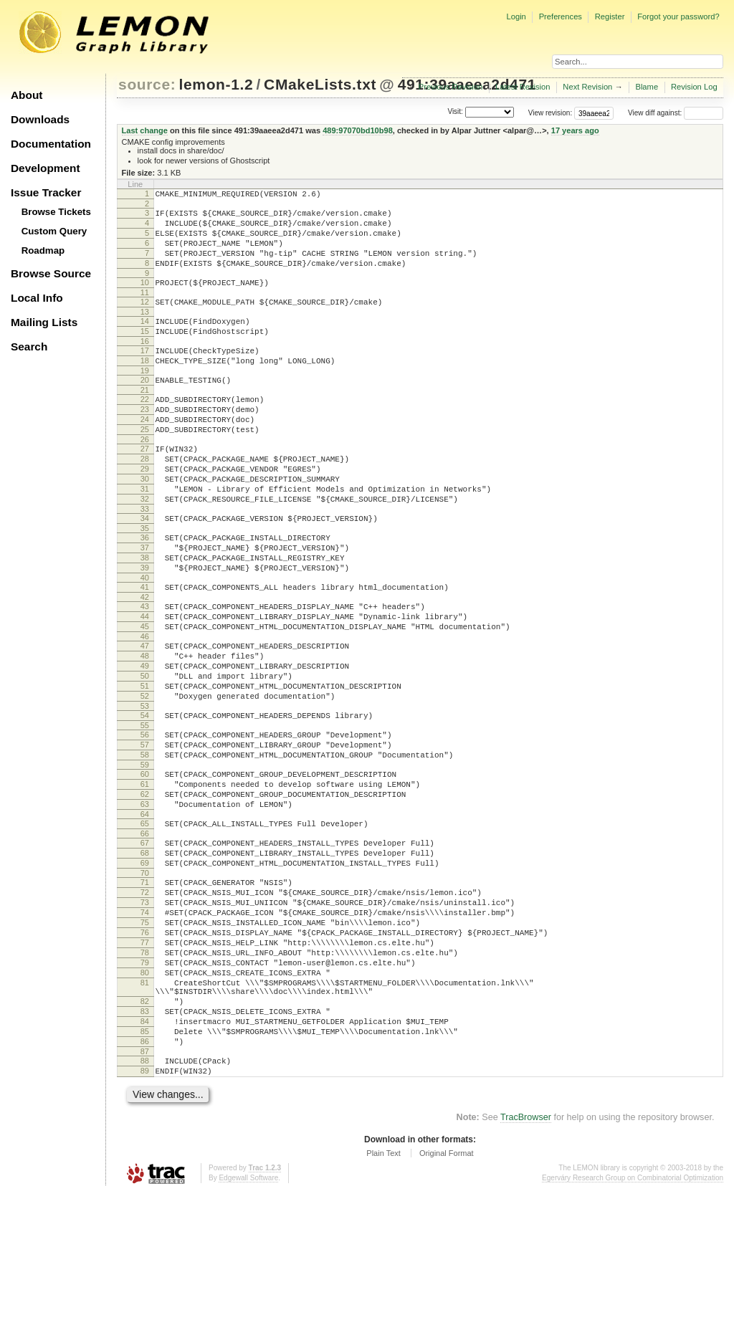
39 (144, 627)
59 (144, 857)
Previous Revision (451, 86)
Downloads (40, 119)
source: (147, 84)
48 (144, 729)
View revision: (550, 113)
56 (144, 820)
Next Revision (587, 86)
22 (144, 429)
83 (144, 1148)
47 (144, 716)
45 (144, 695)
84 (144, 1161)
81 (144, 1113)
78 (144, 1077)
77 (144, 1065)
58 (144, 845)
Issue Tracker (46, 192)
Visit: (455, 112)
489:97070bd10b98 (358, 130)
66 (144, 936)
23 (144, 441)
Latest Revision (522, 86)
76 (144, 1052)
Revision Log (694, 86)
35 (144, 582)
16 (144, 364)
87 (144, 1197)
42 (144, 661)
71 (144, 992)
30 (144, 524)
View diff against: (675, 113)
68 (144, 958)
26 (144, 478)
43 (144, 670)
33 (144, 560)
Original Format (446, 1303)
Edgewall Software (248, 1328)
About (26, 95)
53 (144, 789)
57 (144, 832)
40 (144, 640)
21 (144, 420)
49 (144, 741)
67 (144, 946)
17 (144, 374)
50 (144, 753)
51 (144, 765)
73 (144, 1016)
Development (45, 168)
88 (144, 1207)
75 (144, 1040)
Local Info (37, 298)
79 (144, 1089)
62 (144, 890)
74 (144, 1028)
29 (144, 511)
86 (144, 1185)
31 (144, 536)
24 (144, 453)
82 (144, 1136)
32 (144, 548)
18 (144, 386)
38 (144, 615)
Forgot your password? (678, 16)
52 (144, 777)
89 (144, 1219)
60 (144, 866)
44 (144, 683)
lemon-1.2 (216, 84)
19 (144, 398)
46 (144, 707)
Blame (646, 86)
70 (144, 982)
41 (144, 649)
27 (144, 487)
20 (144, 407)
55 (144, 811)
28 (144, 499)
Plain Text (383, 1303)
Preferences (560, 16)
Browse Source (51, 273)
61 (144, 878)
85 (144, 1173)
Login (515, 16)
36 (144, 591)
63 (144, 903)
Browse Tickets (56, 211)
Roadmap (43, 250)
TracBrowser (525, 1268)
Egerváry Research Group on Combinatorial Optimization (632, 1328)
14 (144, 340)
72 (144, 1004)
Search (29, 346)
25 (144, 466)
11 (144, 309)
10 (144, 297)
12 (144, 319)
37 (144, 603)
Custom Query (54, 231)
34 (144, 569)
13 (144, 331)
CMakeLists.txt (320, 84)
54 (144, 799)
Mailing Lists (44, 322)
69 (144, 970)
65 (144, 924)
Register (610, 16)
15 (144, 352)
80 (144, 1101)
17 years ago (575, 130)
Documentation (51, 144)
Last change (145, 130)
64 (144, 915)
